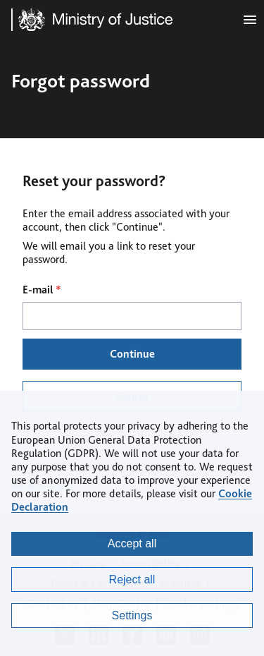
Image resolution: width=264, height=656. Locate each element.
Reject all (132, 579)
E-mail (42, 289)
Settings (132, 615)
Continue (132, 353)
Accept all (132, 543)
